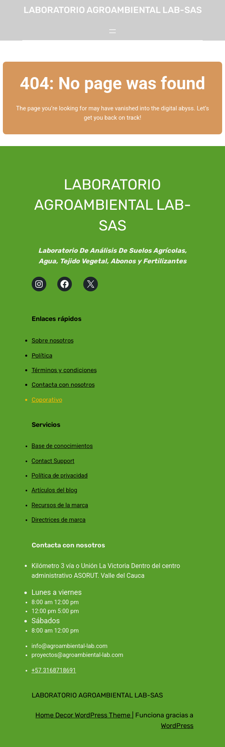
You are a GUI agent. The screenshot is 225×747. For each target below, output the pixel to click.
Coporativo (47, 399)
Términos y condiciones (64, 370)
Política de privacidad (60, 475)
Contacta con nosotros (63, 384)
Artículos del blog (55, 490)
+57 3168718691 (54, 670)
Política (42, 355)
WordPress (177, 726)
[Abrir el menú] (112, 31)
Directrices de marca (59, 520)
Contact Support (53, 461)
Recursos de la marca (60, 505)
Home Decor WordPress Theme (83, 715)
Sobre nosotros (53, 340)
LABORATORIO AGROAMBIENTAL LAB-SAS (113, 10)
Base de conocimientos (62, 446)
